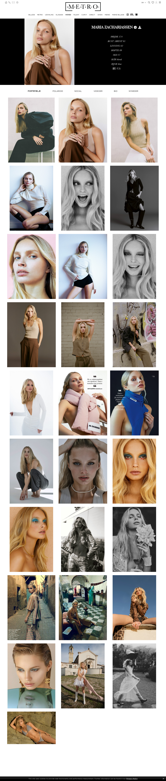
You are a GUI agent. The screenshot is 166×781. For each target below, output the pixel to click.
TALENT (76, 14)
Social (78, 91)
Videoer (98, 91)
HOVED (68, 14)
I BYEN (99, 14)
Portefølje (34, 91)
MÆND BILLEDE (118, 14)
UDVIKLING (49, 14)
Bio (115, 91)
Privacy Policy (132, 778)
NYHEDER (133, 91)
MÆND (107, 14)
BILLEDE (31, 14)
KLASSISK (59, 14)
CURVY (84, 14)
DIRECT (92, 14)
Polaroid (58, 91)
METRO (40, 14)
